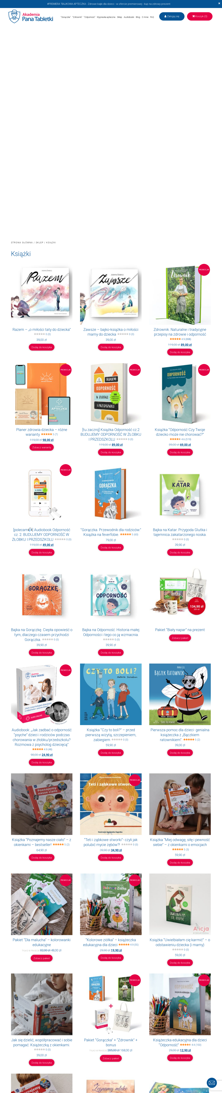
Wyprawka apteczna (106, 17)
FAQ (152, 17)
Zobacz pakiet (180, 638)
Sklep (119, 17)
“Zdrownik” (77, 17)
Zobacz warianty (41, 447)
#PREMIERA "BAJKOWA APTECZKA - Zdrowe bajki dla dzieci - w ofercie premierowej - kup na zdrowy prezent (108, 3)
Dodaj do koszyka (42, 347)
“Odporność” (89, 17)
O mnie (145, 17)
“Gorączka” (66, 17)
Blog (138, 17)
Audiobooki (129, 17)
